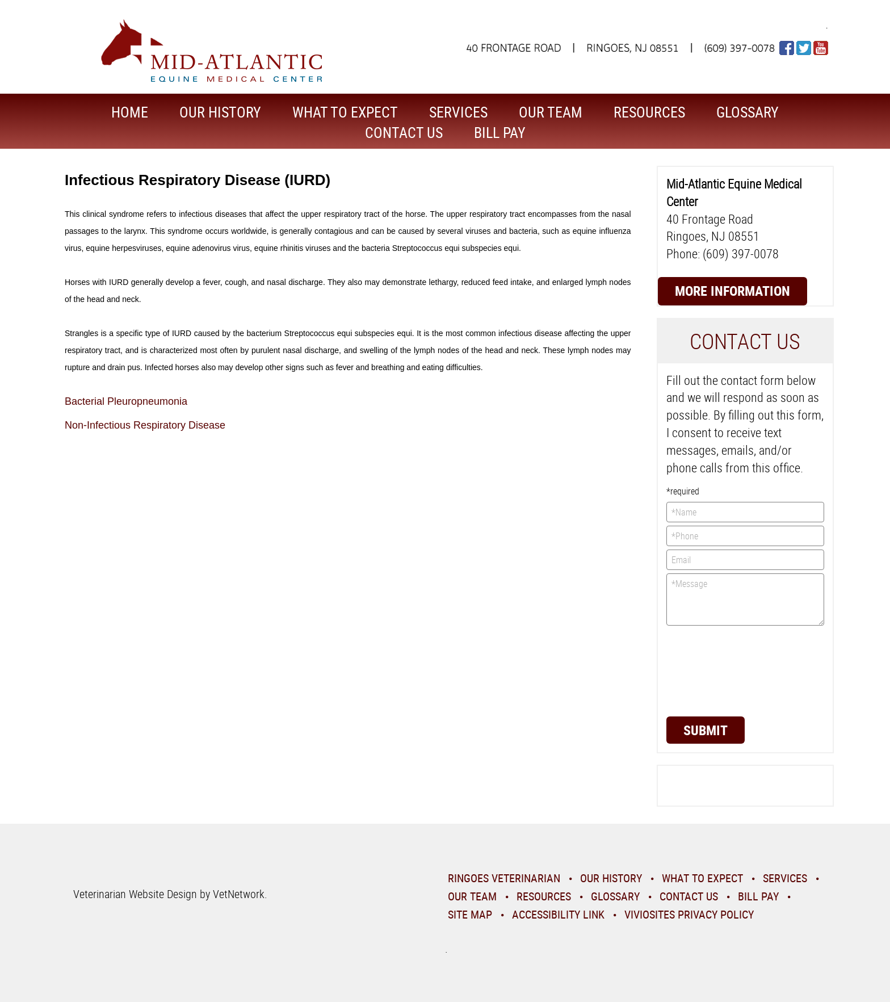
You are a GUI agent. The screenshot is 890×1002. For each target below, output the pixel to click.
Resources (649, 112)
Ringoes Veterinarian (504, 878)
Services (458, 112)
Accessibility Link (558, 914)
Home (129, 112)
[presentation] (712, 670)
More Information (732, 291)
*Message (745, 599)
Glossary (747, 112)
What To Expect (345, 112)
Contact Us (404, 132)
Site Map (470, 914)
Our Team (550, 112)
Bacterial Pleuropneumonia (126, 401)
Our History (220, 112)
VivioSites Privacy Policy (689, 914)
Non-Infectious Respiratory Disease (145, 425)
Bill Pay (500, 132)
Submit (705, 730)
